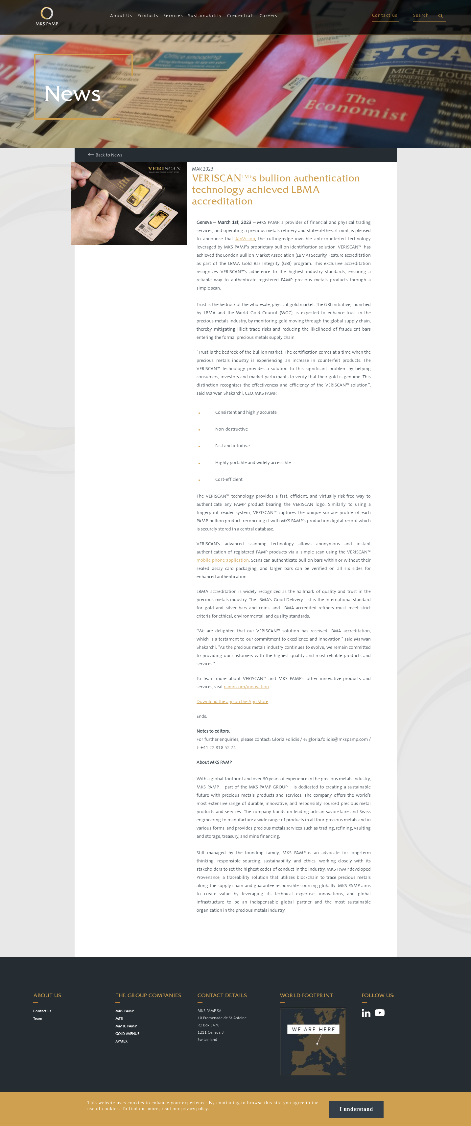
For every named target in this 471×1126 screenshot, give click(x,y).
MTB (119, 1019)
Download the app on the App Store (232, 701)
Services (173, 15)
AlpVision (245, 239)
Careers (269, 15)
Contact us (385, 15)
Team (37, 1019)
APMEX (121, 1041)
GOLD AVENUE (127, 1034)
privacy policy (194, 1108)
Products (147, 15)
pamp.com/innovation (246, 687)
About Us (121, 15)
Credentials (241, 15)
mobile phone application (223, 560)
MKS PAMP (124, 1011)
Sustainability (205, 15)
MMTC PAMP (126, 1026)
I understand (356, 1109)
